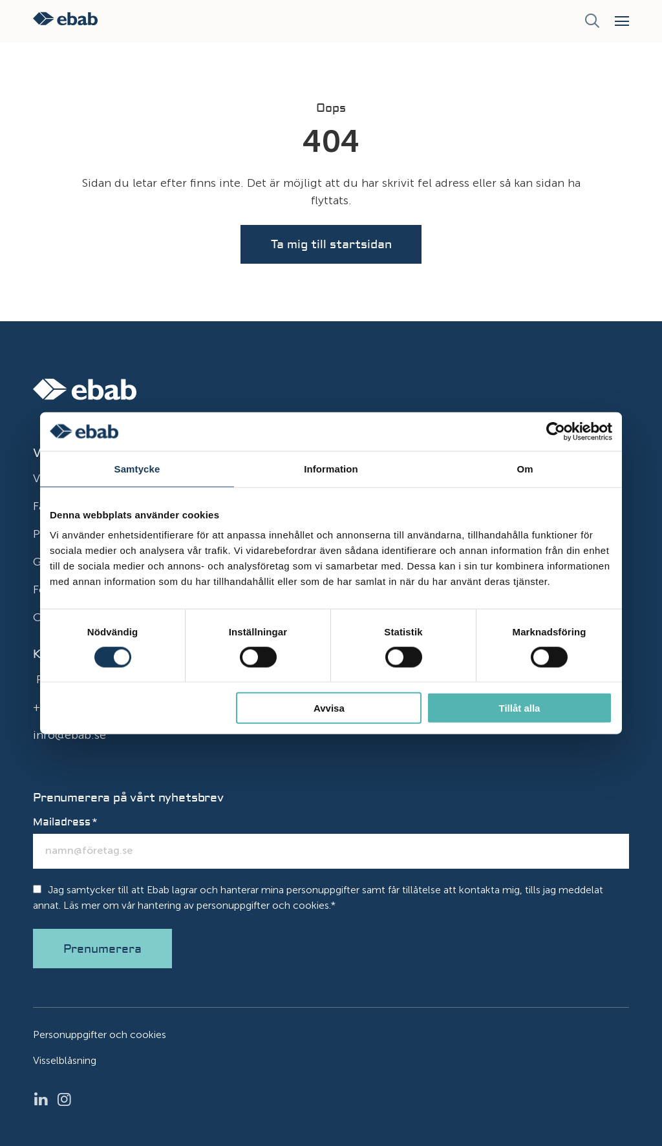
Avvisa (329, 708)
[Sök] (591, 21)
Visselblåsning (64, 1060)
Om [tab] (525, 468)
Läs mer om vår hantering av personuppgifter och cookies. (197, 905)
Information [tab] (331, 468)
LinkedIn (44, 1099)
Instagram (68, 1099)
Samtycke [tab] (137, 468)
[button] (622, 21)
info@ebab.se (69, 735)
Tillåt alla (519, 708)
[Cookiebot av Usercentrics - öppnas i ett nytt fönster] (555, 431)
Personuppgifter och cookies (99, 1034)
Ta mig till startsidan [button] (331, 244)
